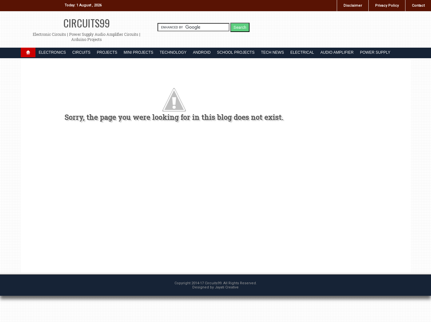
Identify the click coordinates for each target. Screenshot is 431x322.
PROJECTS (107, 52)
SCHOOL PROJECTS (236, 52)
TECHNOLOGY (173, 52)
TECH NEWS (272, 52)
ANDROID (202, 52)
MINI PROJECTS (138, 52)
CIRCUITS (81, 52)
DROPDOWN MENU (28, 52)
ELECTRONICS (52, 52)
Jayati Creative (227, 287)
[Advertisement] (174, 200)
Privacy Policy (387, 6)
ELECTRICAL (302, 52)
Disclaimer (352, 6)
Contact (418, 6)
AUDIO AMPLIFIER (337, 52)
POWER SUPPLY (375, 52)
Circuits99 (86, 22)
